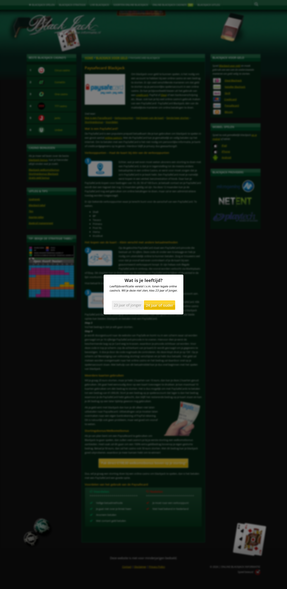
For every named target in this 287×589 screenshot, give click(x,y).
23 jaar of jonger (127, 305)
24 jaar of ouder (159, 305)
